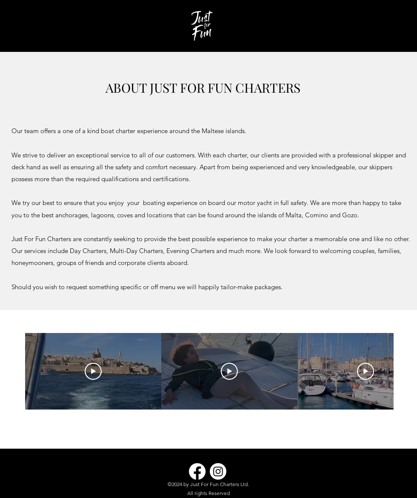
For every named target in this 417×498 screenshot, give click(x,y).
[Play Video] (93, 371)
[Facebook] (197, 471)
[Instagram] (218, 471)
